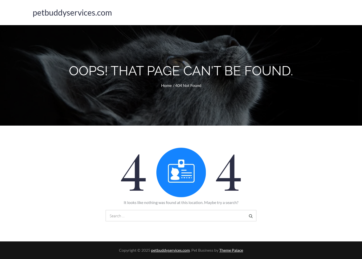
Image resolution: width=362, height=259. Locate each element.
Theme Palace (231, 250)
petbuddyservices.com (72, 12)
